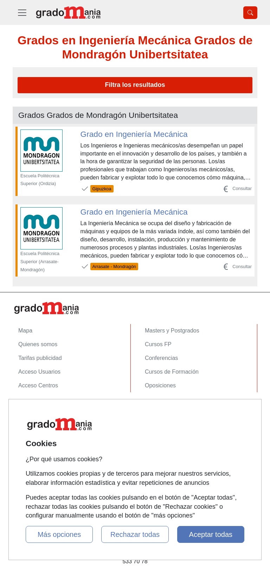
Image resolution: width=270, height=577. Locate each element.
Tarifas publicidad (40, 358)
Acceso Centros (38, 385)
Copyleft (28, 448)
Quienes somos (37, 344)
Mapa (25, 331)
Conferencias (161, 358)
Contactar (30, 407)
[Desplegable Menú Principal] (22, 12)
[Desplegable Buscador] (250, 12)
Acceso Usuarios (39, 372)
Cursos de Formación (172, 372)
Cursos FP (158, 344)
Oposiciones (160, 385)
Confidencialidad (39, 421)
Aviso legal (31, 434)
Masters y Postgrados (172, 331)
